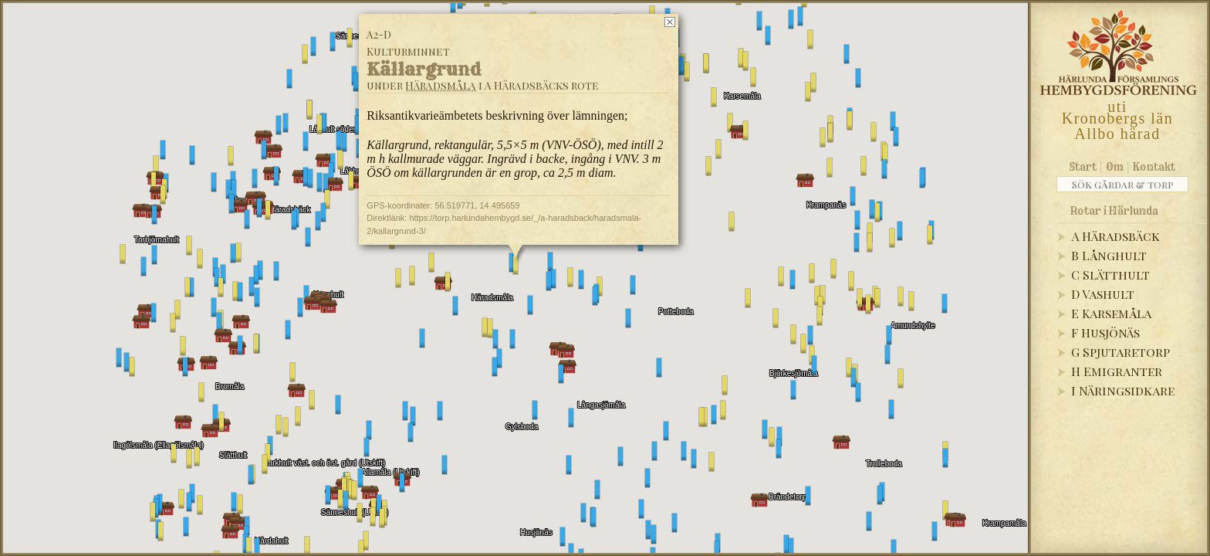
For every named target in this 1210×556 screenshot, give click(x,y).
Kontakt (1154, 167)
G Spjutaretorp (1120, 352)
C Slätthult (1110, 274)
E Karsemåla (1111, 313)
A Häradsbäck (1115, 236)
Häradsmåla (440, 85)
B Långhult (1109, 255)
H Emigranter (1116, 371)
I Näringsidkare (1123, 390)
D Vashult (1102, 294)
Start (1083, 167)
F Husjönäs (1105, 332)
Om (1115, 167)
